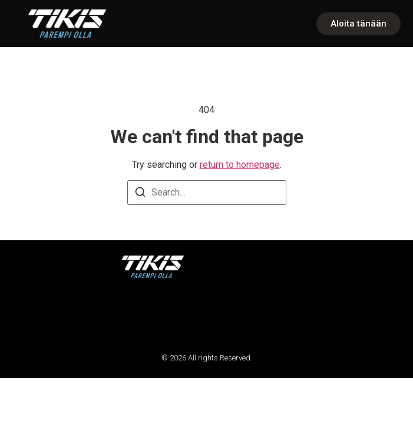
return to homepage (240, 164)
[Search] (140, 194)
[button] (25, 315)
